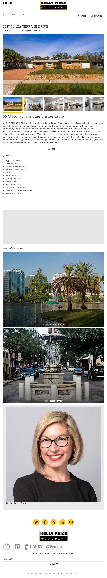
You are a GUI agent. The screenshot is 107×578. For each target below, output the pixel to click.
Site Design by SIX (71, 573)
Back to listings (14, 15)
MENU (8, 3)
